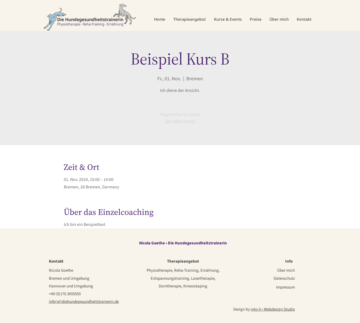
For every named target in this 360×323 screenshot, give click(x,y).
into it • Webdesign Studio (273, 309)
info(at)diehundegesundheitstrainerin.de (84, 302)
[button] (189, 19)
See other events (180, 121)
